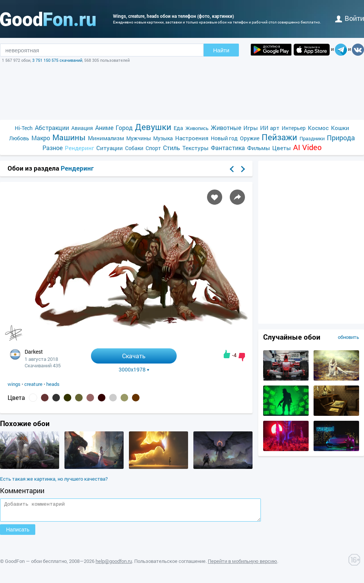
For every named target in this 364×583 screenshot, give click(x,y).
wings (14, 384)
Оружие (249, 138)
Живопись (197, 128)
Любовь (19, 138)
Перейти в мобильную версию (242, 564)
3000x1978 (134, 369)
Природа (341, 137)
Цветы (281, 148)
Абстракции (52, 128)
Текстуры (195, 148)
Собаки (134, 148)
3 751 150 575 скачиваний (57, 60)
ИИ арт (269, 128)
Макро (40, 138)
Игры (250, 128)
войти (349, 18)
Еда (178, 128)
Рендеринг (79, 148)
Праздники (312, 138)
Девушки (153, 126)
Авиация (82, 128)
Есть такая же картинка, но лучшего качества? (54, 478)
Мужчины (138, 138)
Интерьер (294, 128)
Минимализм (106, 138)
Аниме (104, 128)
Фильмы (258, 148)
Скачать (134, 356)
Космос (318, 128)
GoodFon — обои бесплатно (36, 564)
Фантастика (228, 148)
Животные (226, 128)
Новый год (224, 138)
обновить (348, 337)
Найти (221, 50)
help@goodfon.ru (114, 564)
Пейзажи (279, 137)
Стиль (171, 148)
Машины (69, 137)
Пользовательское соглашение (170, 564)
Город (124, 128)
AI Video (307, 147)
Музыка (163, 138)
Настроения (192, 138)
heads (53, 384)
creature (33, 384)
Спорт (153, 148)
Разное (52, 148)
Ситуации (109, 148)
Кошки (340, 128)
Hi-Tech (24, 128)
